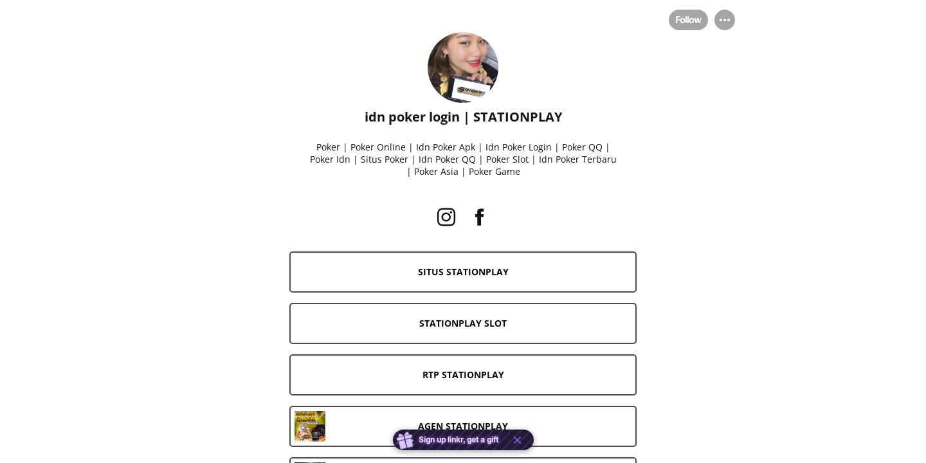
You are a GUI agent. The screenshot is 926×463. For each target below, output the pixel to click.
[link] (463, 272)
